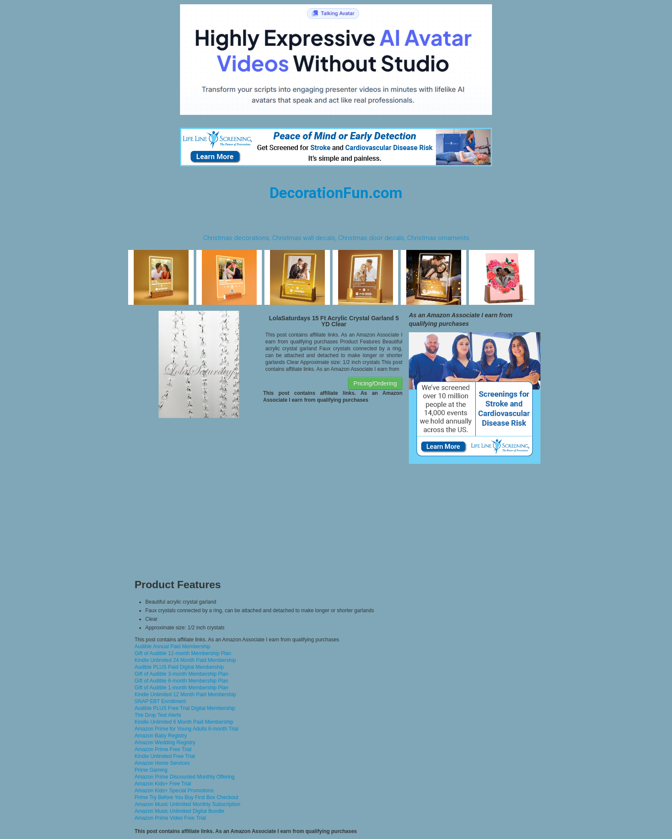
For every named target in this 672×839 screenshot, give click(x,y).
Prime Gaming (151, 770)
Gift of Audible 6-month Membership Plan (181, 681)
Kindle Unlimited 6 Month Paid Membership (184, 722)
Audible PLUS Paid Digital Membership (179, 667)
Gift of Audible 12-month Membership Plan (183, 653)
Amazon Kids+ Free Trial (163, 784)
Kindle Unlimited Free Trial (165, 756)
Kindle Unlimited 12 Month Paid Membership (185, 695)
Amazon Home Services (162, 763)
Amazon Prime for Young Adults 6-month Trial (186, 729)
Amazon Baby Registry (161, 736)
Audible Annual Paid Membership (172, 647)
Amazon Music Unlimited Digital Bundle (179, 811)
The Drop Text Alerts (158, 715)
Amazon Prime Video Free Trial (170, 818)
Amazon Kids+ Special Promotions (174, 791)
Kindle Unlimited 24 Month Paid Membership (185, 660)
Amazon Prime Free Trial (163, 749)
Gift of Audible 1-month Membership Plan (181, 688)
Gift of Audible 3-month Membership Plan (181, 674)
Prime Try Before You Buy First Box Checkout (186, 797)
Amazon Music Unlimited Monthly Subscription (187, 804)
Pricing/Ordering (375, 383)
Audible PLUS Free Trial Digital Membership (185, 708)
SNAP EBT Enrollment (160, 701)
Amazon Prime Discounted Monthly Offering (184, 777)
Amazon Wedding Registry (165, 743)
